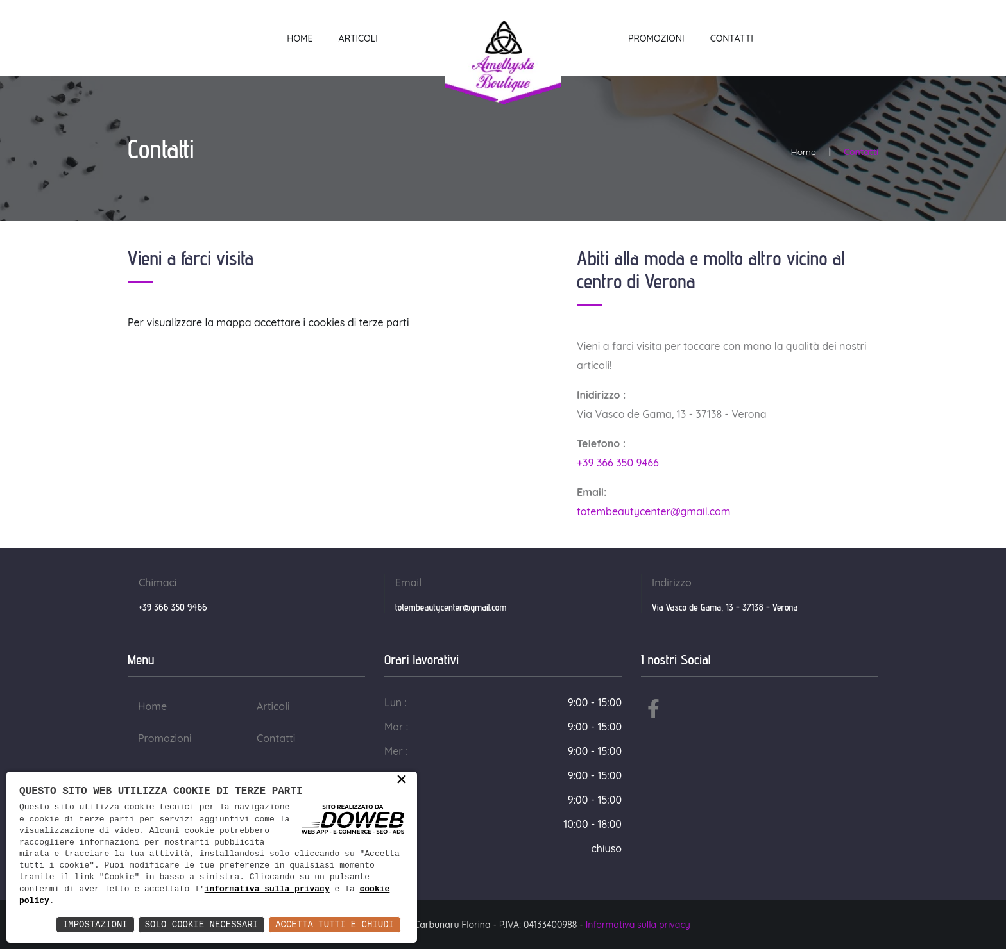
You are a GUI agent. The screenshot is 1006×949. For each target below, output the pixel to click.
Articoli (358, 38)
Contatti (731, 38)
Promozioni (656, 38)
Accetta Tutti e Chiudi (334, 924)
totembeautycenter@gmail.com (654, 511)
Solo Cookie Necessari (201, 924)
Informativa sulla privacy (638, 924)
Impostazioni (95, 924)
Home (299, 38)
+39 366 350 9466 (618, 462)
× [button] (401, 780)
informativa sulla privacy (267, 889)
